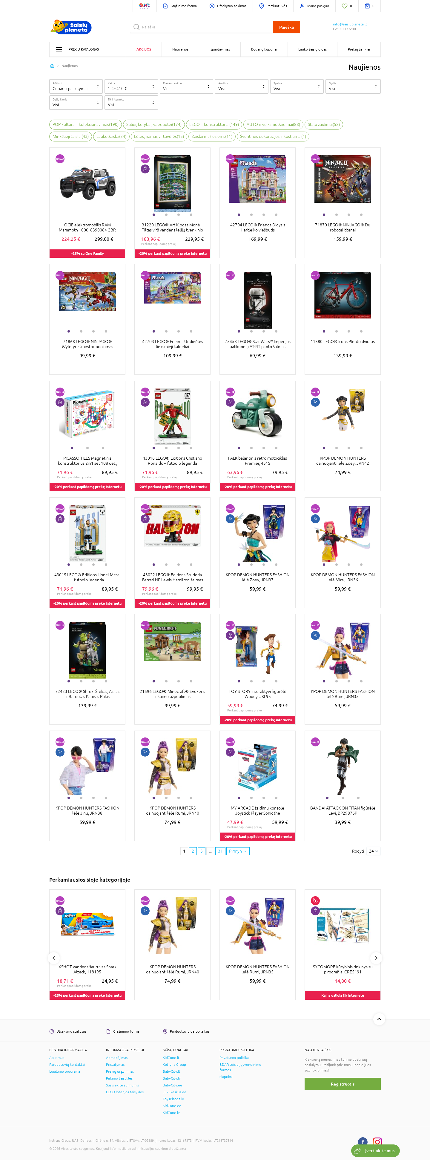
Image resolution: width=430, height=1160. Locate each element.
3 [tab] (178, 215)
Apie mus (56, 1058)
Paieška (286, 27)
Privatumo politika (234, 1058)
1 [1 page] (184, 851)
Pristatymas (115, 1065)
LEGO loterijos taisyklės (125, 1092)
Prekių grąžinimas (120, 1071)
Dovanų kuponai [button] (264, 49)
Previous (54, 958)
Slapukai (226, 1077)
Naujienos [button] (180, 49)
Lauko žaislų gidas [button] (312, 49)
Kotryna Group (174, 1065)
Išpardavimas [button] (220, 49)
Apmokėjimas (117, 1058)
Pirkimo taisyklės (119, 1078)
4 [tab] (191, 215)
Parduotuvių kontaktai (67, 1065)
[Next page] (238, 851)
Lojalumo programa (64, 1071)
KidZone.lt (171, 1058)
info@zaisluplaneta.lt (350, 24)
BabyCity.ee (172, 1085)
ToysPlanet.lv (173, 1099)
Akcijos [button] (143, 49)
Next (376, 958)
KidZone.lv (171, 1113)
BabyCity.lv (172, 1078)
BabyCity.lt (171, 1071)
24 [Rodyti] (371, 851)
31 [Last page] (220, 851)
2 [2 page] (193, 851)
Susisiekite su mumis (122, 1085)
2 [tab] (166, 215)
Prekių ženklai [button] (359, 49)
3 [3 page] (201, 851)
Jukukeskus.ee (174, 1092)
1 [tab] (154, 215)
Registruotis (342, 1083)
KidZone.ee (172, 1106)
